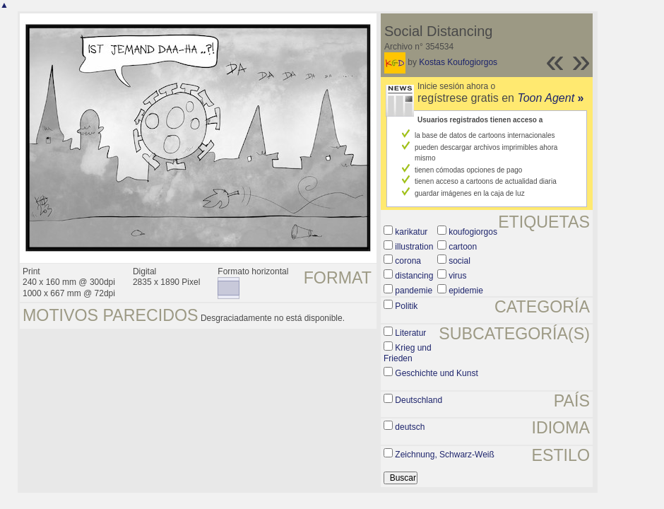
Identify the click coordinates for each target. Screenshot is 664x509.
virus (457, 276)
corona (408, 261)
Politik (406, 306)
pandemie (413, 291)
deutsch (410, 427)
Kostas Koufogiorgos (458, 62)
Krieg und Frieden (408, 353)
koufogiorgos (473, 232)
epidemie (466, 291)
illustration (414, 247)
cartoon (463, 247)
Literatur (410, 333)
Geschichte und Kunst (436, 373)
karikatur (411, 232)
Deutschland (418, 400)
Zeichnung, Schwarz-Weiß (444, 455)
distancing (414, 276)
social (459, 261)
